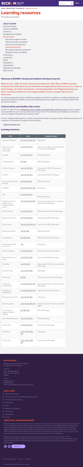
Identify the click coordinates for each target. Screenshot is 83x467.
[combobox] (65, 3)
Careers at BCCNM (10, 28)
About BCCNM (10, 8)
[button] (72, 3)
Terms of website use (10, 459)
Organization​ (9, 411)
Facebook (5, 446)
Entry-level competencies (15, 44)
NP (25, 140)
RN (28, 140)
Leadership (7, 57)
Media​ (7, 405)
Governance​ (9, 396)
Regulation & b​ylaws (12, 393)
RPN (31, 140)
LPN (22, 140)
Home (3, 8)
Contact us (7, 31)
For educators (20, 8)
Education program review (15, 39)
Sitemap (28, 459)
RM (34, 140)
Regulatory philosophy (12, 67)
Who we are (8, 70)
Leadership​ (8, 402)
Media (5, 60)
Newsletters (8, 62)
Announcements (9, 26)
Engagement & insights (12, 34)
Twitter (9, 446)
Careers (7, 417)
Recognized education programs (18, 49)
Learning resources (31, 8)
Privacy (21, 459)
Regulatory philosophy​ (12, 408)
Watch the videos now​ (12, 124)
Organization (8, 65)
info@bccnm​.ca (9, 380)
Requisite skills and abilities (16, 52)
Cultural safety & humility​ (13, 399)
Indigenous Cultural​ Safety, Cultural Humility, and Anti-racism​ (44, 109)
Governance (8, 54)
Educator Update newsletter (16, 41)
